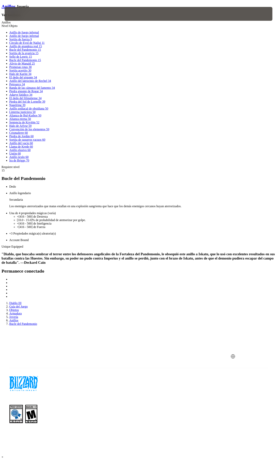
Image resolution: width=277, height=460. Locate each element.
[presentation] (19, 14)
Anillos (9, 6)
